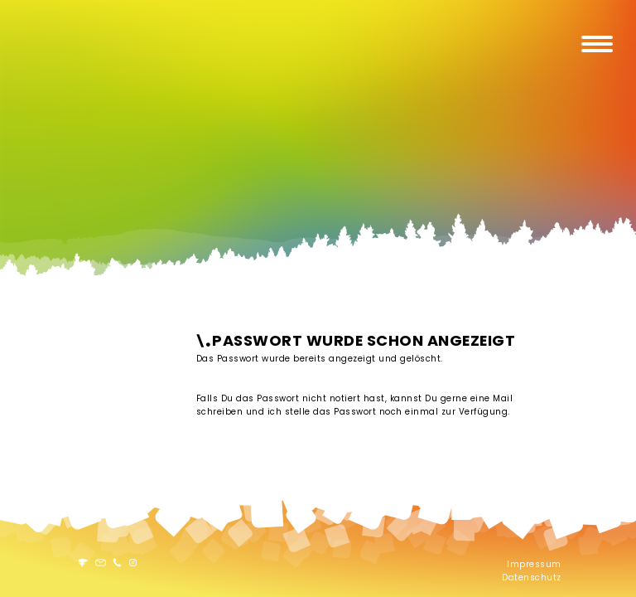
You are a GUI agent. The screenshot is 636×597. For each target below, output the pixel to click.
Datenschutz (531, 577)
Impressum (534, 564)
